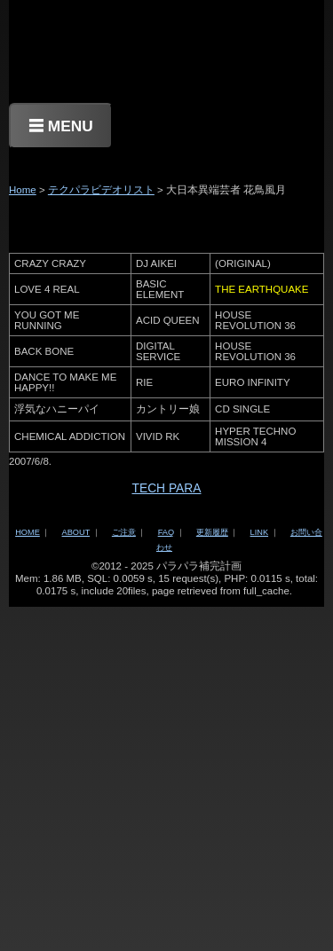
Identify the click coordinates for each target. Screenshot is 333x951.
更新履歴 (212, 532)
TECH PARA (166, 488)
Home (22, 190)
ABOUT (76, 532)
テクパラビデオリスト (101, 190)
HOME (27, 532)
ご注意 (124, 532)
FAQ (166, 532)
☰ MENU (60, 126)
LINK (259, 532)
